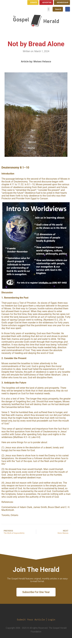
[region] (36, 245)
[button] (48, 9)
